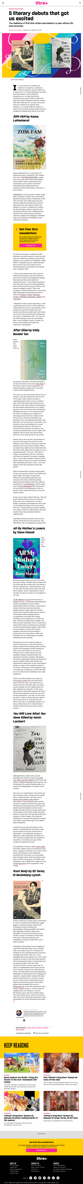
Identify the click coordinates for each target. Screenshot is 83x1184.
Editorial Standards (16, 1169)
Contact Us (35, 1163)
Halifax (23, 295)
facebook (30, 1177)
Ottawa (29, 295)
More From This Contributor (30, 1009)
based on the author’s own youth (25, 799)
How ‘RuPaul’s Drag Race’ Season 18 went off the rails (60, 1078)
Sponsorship (35, 1171)
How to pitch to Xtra (37, 1167)
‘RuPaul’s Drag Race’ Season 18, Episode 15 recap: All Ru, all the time (61, 1117)
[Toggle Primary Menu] (3, 3)
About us (13, 1163)
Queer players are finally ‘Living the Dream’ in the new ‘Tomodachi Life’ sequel (21, 1079)
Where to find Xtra (59, 1167)
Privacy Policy (14, 1171)
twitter (35, 1177)
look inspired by (20, 863)
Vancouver (17, 299)
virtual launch (29, 484)
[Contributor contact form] (24, 1020)
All (14, 600)
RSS (57, 1177)
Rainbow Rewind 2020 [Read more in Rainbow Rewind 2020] (16, 9)
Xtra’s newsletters (59, 1165)
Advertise (34, 1169)
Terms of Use (14, 1173)
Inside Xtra (13, 1167)
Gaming (6, 1075)
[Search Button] (80, 3)
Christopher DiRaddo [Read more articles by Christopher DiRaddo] (16, 30)
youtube (39, 1177)
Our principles (14, 1165)
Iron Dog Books (25, 486)
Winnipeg (23, 297)
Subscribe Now (30, 245)
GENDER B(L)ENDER (29, 177)
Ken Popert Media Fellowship (62, 1169)
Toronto (16, 297)
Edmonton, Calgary (35, 297)
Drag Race (47, 1075)
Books (34, 1028)
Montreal (36, 295)
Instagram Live (18, 986)
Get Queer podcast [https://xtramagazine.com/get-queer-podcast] (59, 1171)
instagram (44, 1177)
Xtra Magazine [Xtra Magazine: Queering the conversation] (41, 3)
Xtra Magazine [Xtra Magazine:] (41, 1158)
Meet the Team (36, 1165)
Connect (56, 1163)
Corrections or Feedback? (23, 1033)
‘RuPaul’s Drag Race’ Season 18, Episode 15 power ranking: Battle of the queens (21, 1118)
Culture (29, 1028)
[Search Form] (80, 3)
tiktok (48, 1177)
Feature (39, 1028)
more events (22, 681)
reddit (53, 1177)
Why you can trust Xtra (41, 1033)
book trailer (40, 847)
